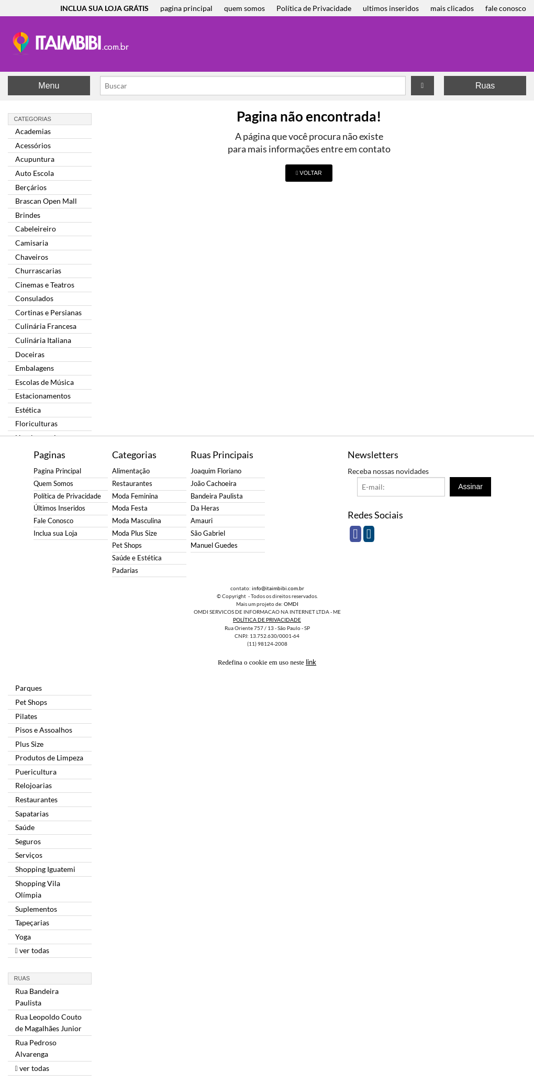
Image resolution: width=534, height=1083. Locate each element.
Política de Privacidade (313, 8)
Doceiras (29, 354)
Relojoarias (33, 785)
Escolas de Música (44, 382)
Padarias (125, 570)
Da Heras (205, 508)
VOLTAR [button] (308, 173)
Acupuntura (34, 158)
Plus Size (29, 743)
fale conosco (505, 8)
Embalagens (34, 367)
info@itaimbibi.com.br (278, 588)
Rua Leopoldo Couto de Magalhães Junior (48, 1022)
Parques (28, 687)
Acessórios (33, 145)
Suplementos (36, 908)
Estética (28, 409)
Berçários (31, 187)
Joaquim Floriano (216, 471)
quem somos (244, 8)
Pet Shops (31, 702)
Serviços (28, 854)
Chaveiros (31, 256)
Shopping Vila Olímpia (37, 889)
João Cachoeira (214, 484)
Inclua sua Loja (55, 533)
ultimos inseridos (391, 8)
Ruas (485, 85)
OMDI (291, 604)
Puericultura (36, 771)
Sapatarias (32, 813)
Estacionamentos (43, 395)
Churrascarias (38, 270)
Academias (33, 131)
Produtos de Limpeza (49, 757)
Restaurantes (36, 799)
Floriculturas (36, 423)
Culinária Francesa (45, 326)
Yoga (23, 936)
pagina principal (186, 8)
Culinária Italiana (43, 340)
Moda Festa (130, 508)
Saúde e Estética (137, 558)
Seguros (28, 841)
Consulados (34, 298)
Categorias (32, 119)
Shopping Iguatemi (45, 869)
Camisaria (31, 242)
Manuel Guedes (214, 545)
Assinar (470, 486)
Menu (48, 85)
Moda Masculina (136, 521)
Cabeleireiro (35, 228)
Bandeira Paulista (217, 496)
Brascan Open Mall (46, 200)
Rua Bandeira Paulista (37, 997)
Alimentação (131, 471)
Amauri (202, 521)
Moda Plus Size (134, 533)
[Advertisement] (329, 45)
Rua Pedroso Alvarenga (36, 1048)
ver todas (32, 950)
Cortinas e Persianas (48, 312)
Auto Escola (34, 173)
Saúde (25, 827)
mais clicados (452, 8)
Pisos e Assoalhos (43, 729)
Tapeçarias (32, 922)
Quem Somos (53, 484)
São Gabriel (208, 533)
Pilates (26, 716)
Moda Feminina (135, 496)
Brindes (27, 215)
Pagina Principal (57, 471)
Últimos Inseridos (59, 508)
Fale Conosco (53, 521)
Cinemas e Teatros (44, 284)
